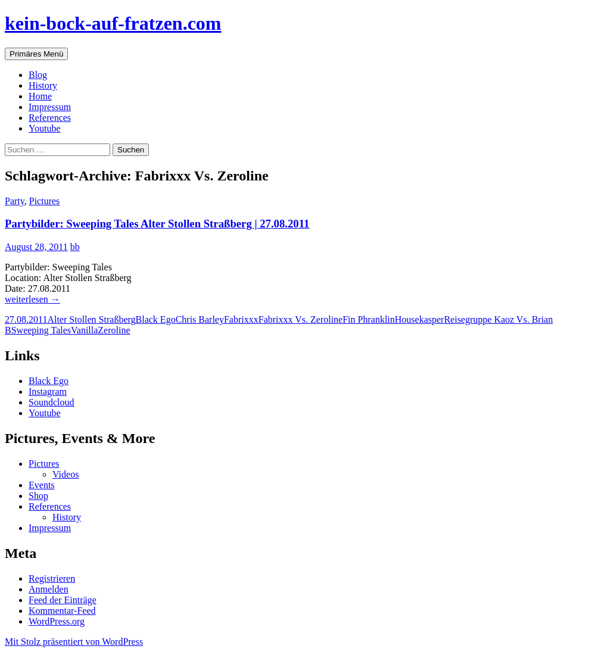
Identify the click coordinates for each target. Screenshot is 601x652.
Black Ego (156, 319)
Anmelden (48, 589)
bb (75, 247)
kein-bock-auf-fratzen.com (113, 23)
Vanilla (84, 330)
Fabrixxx (241, 319)
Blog (38, 75)
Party (14, 201)
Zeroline (114, 330)
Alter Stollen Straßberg (91, 319)
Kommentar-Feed (62, 611)
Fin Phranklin (368, 319)
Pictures (44, 201)
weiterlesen (32, 299)
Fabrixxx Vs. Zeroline (300, 319)
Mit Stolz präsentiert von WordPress (74, 642)
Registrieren (52, 578)
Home (40, 96)
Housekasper (419, 319)
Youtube (45, 128)
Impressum (50, 107)
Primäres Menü (36, 53)
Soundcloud (51, 402)
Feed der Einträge (62, 600)
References (50, 118)
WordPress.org (57, 621)
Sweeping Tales (41, 330)
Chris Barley (200, 319)
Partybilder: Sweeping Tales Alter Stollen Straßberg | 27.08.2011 (157, 223)
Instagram (48, 391)
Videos (65, 474)
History (43, 85)
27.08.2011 (26, 319)
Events (42, 485)
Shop (38, 496)
